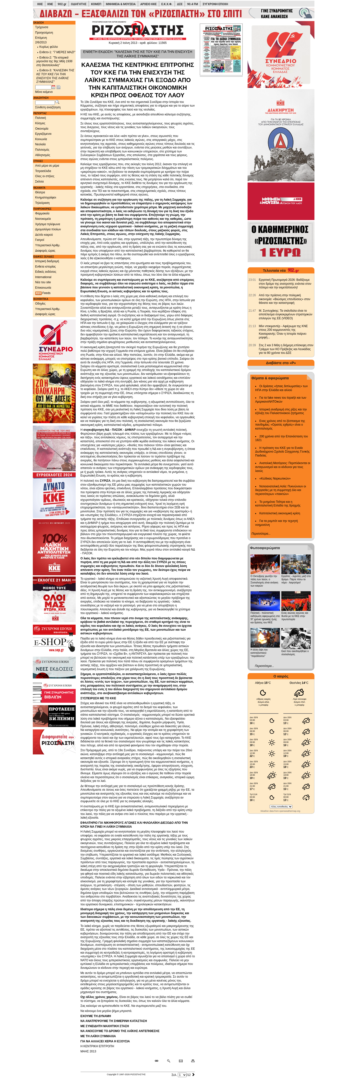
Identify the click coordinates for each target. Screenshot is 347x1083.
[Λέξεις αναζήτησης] (45, 102)
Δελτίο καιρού (44, 234)
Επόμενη (41, 37)
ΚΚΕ (40, 4)
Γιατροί (39, 240)
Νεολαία (40, 144)
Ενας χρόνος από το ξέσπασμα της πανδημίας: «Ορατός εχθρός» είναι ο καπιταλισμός (280, 424)
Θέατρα (40, 192)
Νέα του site (43, 282)
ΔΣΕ (179, 4)
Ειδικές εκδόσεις (45, 271)
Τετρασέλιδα (43, 171)
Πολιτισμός (42, 149)
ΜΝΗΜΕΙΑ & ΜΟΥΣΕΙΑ (121, 4)
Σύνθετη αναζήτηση (48, 107)
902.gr (62, 4)
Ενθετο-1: (55, 52)
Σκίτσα (39, 181)
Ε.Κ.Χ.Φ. (166, 4)
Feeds (43, 293)
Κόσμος (40, 123)
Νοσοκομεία (43, 219)
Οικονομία (41, 128)
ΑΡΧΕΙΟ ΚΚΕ (148, 4)
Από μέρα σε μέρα (47, 165)
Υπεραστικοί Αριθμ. (47, 245)
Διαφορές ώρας (45, 250)
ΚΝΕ (50, 4)
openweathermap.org (289, 811)
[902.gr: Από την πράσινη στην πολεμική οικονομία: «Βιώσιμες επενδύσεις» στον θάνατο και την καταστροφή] (252, 295)
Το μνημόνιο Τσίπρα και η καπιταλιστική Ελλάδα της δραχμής (277, 503)
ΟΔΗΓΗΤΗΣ (78, 4)
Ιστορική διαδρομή (47, 261)
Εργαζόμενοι (43, 133)
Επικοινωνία (43, 287)
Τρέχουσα (41, 27)
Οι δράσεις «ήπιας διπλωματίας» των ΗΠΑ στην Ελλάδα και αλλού (281, 388)
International (43, 277)
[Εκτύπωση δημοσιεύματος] (191, 1061)
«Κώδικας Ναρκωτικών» (275, 478)
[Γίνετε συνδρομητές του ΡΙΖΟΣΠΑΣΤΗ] (173, 13)
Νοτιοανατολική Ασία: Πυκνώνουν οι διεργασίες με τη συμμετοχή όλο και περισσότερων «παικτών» (280, 490)
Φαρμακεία (42, 213)
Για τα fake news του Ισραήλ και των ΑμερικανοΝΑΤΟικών (280, 399)
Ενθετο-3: (55, 76)
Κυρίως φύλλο (47, 47)
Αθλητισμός (42, 155)
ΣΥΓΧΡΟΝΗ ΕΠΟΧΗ (215, 4)
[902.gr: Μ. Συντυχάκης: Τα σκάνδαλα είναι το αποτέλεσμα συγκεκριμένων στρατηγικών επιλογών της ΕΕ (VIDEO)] (252, 310)
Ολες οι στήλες (44, 176)
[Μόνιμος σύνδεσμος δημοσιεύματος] (159, 1061)
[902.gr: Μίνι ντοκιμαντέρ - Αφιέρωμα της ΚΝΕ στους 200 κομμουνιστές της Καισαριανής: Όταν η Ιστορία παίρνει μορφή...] (252, 326)
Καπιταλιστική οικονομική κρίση (279, 513)
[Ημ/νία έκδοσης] (43, 87)
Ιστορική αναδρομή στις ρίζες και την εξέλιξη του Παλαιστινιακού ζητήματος (281, 411)
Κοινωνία (41, 139)
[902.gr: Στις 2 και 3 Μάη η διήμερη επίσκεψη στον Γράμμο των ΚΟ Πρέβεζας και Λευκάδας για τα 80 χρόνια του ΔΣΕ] (252, 345)
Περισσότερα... (261, 533)
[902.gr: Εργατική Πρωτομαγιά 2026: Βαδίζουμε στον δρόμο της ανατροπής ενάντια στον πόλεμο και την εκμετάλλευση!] (252, 280)
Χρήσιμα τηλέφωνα (47, 224)
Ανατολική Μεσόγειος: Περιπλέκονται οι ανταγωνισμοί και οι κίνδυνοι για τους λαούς (282, 466)
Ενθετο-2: (54, 61)
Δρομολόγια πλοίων (48, 229)
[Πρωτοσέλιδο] (221, 49)
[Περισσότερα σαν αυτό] (169, 1061)
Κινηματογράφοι (45, 197)
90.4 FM (192, 4)
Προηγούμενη (44, 32)
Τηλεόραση (42, 203)
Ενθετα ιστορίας (45, 266)
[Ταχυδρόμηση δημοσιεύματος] (181, 1061)
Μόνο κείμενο (44, 92)
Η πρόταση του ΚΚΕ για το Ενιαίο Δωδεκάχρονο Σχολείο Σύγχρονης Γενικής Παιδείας (282, 451)
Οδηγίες (40, 303)
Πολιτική (40, 118)
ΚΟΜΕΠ (96, 4)
